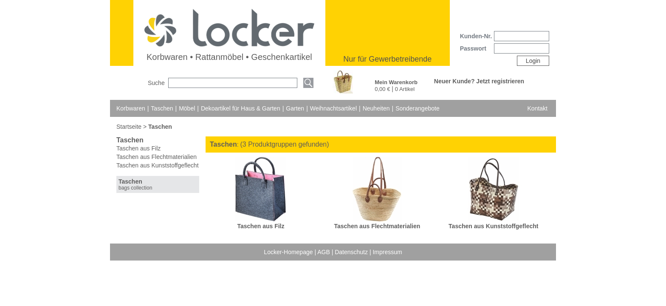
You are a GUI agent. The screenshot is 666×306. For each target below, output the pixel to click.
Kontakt (537, 108)
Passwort (473, 48)
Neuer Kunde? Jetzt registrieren (479, 81)
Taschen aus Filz (138, 148)
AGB (324, 252)
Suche (156, 82)
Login (533, 60)
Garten (295, 108)
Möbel (187, 108)
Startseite (129, 126)
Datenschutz (352, 252)
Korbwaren (130, 108)
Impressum (387, 252)
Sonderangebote (417, 108)
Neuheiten (376, 108)
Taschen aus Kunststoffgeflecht (157, 165)
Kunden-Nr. (476, 36)
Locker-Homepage (289, 252)
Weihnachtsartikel (333, 108)
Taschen (162, 108)
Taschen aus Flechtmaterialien (156, 156)
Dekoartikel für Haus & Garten (240, 108)
